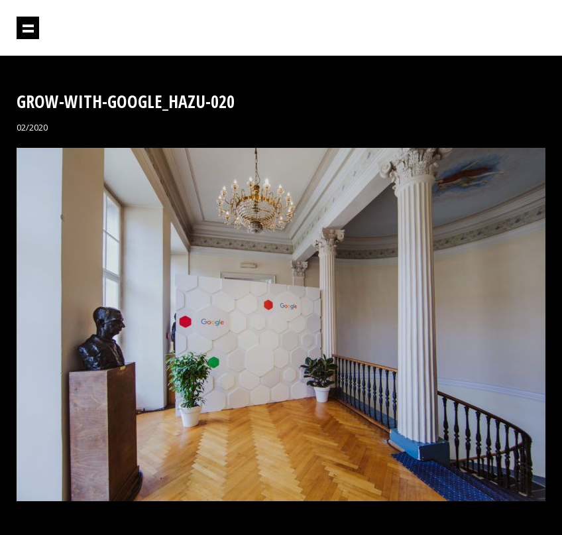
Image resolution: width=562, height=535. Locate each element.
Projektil (488, 28)
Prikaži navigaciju (28, 28)
